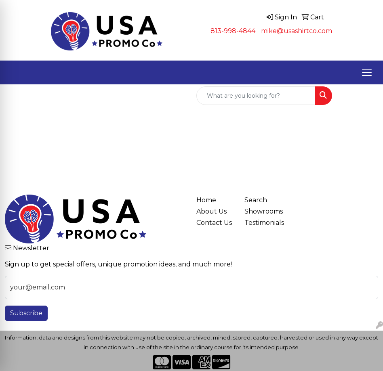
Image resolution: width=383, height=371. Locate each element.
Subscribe (26, 313)
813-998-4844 (232, 31)
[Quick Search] (255, 95)
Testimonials (263, 222)
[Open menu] (367, 73)
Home (206, 200)
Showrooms (263, 211)
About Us (211, 211)
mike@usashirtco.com (296, 31)
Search (255, 200)
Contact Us (214, 222)
